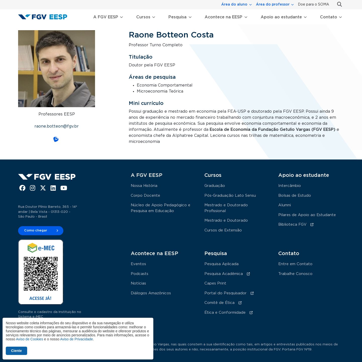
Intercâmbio (289, 186)
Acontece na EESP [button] (223, 17)
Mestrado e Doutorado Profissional (226, 208)
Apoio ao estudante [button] (281, 17)
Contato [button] (328, 17)
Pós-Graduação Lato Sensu (230, 195)
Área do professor (273, 4)
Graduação (214, 186)
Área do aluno (234, 4)
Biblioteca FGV (292, 224)
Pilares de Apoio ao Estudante (307, 215)
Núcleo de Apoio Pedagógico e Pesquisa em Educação (160, 208)
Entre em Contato (295, 264)
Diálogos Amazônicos (151, 293)
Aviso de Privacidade (76, 339)
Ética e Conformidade (225, 312)
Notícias (138, 283)
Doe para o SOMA (313, 4)
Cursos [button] (143, 17)
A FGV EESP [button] (105, 17)
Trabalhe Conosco (295, 274)
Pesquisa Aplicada (221, 264)
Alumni (284, 205)
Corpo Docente (145, 195)
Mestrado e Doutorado (226, 220)
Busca (337, 4)
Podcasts (139, 274)
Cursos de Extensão (223, 230)
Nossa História (144, 186)
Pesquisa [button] (177, 17)
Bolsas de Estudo (294, 195)
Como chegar (35, 230)
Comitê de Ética (219, 303)
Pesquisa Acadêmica (223, 274)
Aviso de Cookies (29, 339)
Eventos (138, 264)
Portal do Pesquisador (225, 293)
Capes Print (215, 283)
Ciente (16, 351)
